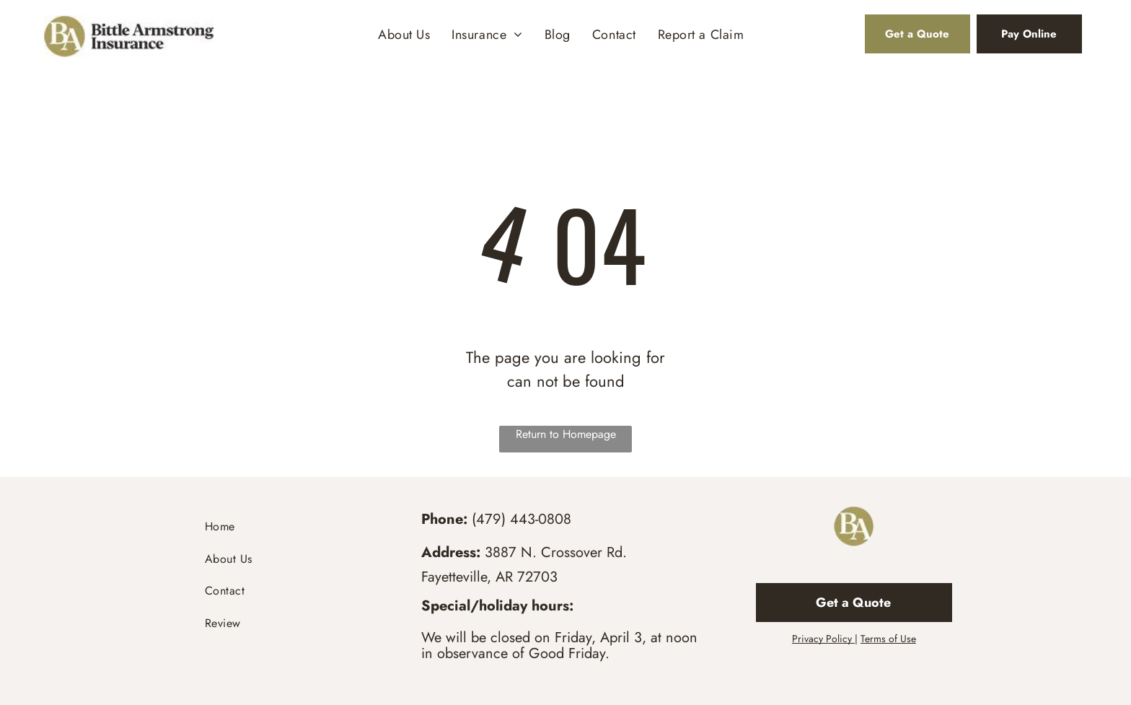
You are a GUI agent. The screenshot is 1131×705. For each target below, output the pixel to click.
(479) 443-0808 (521, 519)
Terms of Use (888, 638)
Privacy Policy (822, 638)
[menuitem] (404, 34)
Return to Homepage (566, 434)
